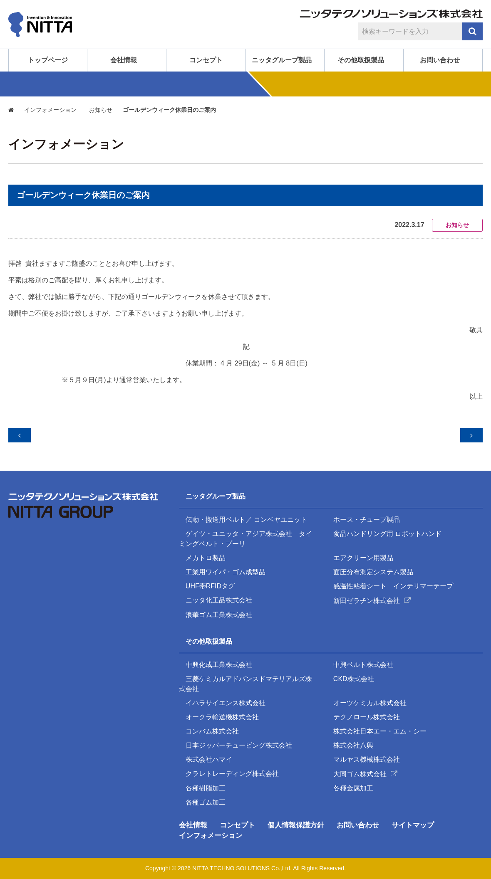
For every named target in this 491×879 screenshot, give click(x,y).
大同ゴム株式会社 (360, 773)
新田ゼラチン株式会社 (367, 596)
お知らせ (102, 110)
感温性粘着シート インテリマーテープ (394, 581)
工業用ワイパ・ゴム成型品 (226, 566)
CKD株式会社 (354, 675)
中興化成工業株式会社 (219, 661)
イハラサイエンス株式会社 (226, 700)
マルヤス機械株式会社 (367, 758)
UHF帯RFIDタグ (211, 581)
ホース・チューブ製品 (367, 513)
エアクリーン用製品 (364, 552)
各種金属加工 (354, 787)
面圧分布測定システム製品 (374, 566)
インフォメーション (51, 110)
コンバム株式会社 (213, 729)
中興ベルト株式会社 (364, 661)
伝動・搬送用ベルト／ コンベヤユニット (247, 513)
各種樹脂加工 (206, 787)
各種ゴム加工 (206, 802)
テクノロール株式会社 (367, 715)
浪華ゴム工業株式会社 (219, 610)
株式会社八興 (354, 744)
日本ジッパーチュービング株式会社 (239, 744)
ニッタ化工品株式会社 (219, 596)
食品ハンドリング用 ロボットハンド (388, 527)
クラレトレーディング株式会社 (233, 773)
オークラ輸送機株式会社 (223, 715)
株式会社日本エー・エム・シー (380, 729)
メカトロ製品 (206, 552)
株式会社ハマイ (209, 758)
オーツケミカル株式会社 (370, 700)
